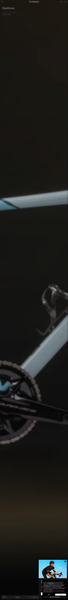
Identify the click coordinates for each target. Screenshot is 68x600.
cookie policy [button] (59, 586)
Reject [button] (49, 594)
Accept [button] (60, 594)
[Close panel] (65, 561)
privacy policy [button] (51, 583)
